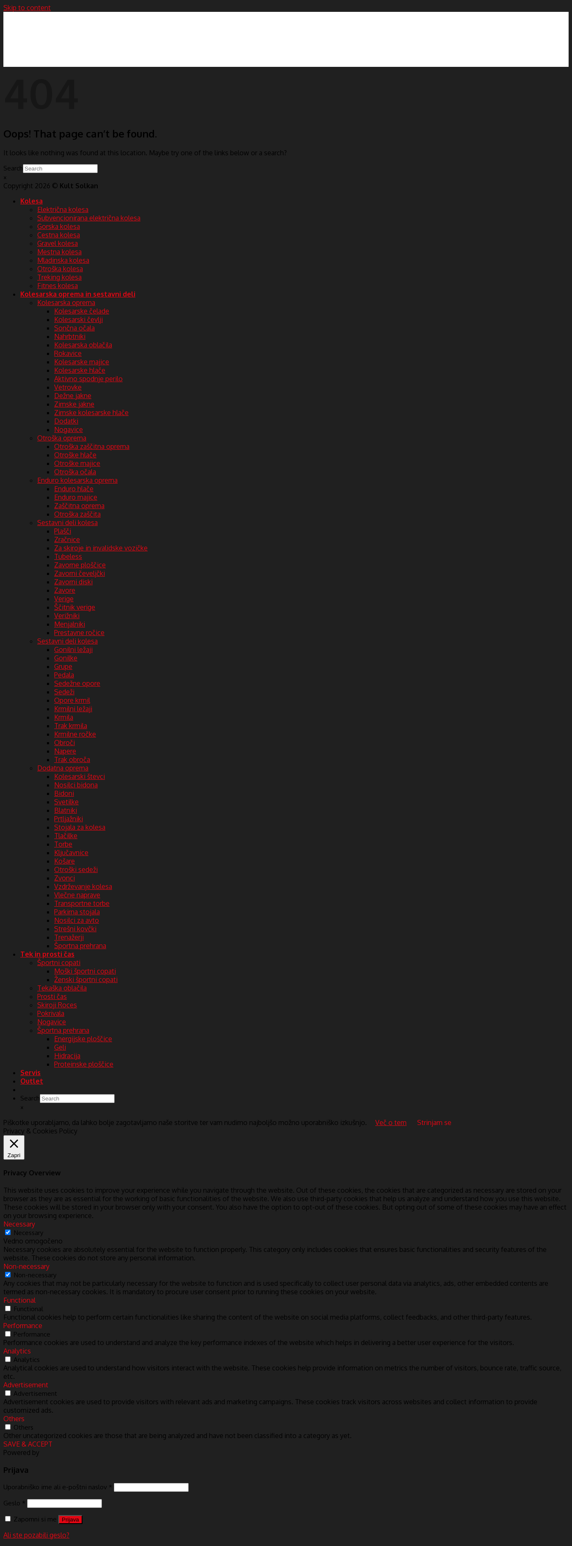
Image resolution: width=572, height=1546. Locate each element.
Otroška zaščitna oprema (91, 446)
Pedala (64, 675)
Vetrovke (68, 387)
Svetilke (66, 802)
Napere (65, 751)
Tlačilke (65, 835)
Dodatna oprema (62, 768)
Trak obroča (72, 759)
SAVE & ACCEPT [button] (27, 1444)
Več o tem (391, 1122)
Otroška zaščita (77, 514)
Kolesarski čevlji (78, 319)
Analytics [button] (17, 1351)
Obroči (64, 742)
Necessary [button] (19, 1224)
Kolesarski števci (79, 776)
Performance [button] (22, 1325)
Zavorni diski (73, 582)
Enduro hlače (74, 488)
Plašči (62, 531)
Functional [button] (19, 1300)
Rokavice (68, 353)
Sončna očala (74, 328)
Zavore (64, 590)
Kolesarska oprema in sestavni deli (77, 294)
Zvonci (64, 878)
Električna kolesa (62, 209)
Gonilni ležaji (73, 649)
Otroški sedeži (76, 869)
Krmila (63, 717)
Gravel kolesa (57, 243)
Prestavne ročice (79, 632)
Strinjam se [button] (434, 1122)
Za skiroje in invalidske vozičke (101, 548)
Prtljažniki (68, 818)
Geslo (14, 1503)
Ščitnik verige (74, 607)
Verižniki (67, 615)
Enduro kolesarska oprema (77, 480)
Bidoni (64, 793)
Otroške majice (77, 463)
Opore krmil (72, 700)
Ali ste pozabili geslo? (36, 1535)
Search (13, 168)
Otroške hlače (75, 455)
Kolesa (31, 201)
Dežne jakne (72, 395)
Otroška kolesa (60, 268)
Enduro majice (75, 497)
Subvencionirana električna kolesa (88, 218)
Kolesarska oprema (66, 302)
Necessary (29, 1232)
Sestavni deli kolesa (67, 522)
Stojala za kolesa (79, 827)
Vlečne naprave (77, 895)
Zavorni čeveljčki (79, 573)
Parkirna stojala (77, 912)
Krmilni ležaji (73, 708)
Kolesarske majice (81, 362)
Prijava (70, 1519)
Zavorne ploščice (80, 565)
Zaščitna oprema (79, 505)
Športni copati (58, 962)
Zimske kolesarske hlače (91, 412)
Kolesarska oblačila (83, 345)
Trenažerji (69, 937)
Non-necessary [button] (26, 1266)
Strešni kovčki (75, 928)
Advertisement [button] (25, 1385)
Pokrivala (50, 1013)
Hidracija (67, 1055)
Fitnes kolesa (57, 285)
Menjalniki (69, 624)
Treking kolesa (59, 277)
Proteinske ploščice (83, 1064)
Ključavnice (71, 852)
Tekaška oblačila (62, 988)
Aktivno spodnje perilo (88, 378)
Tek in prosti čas (47, 954)
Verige (64, 598)
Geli (60, 1047)
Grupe (63, 666)
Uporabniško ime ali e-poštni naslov (57, 1487)
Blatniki (65, 810)
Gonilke (65, 658)
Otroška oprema (61, 438)
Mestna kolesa (59, 252)
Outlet (31, 1081)
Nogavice (68, 429)
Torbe (63, 844)
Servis (30, 1072)
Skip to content (27, 7)
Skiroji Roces (57, 1005)
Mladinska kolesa (63, 260)
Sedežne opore (77, 683)
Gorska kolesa (58, 226)
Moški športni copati (85, 971)
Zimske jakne (74, 404)
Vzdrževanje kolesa (83, 886)
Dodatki (66, 421)
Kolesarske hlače (79, 370)
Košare (64, 861)
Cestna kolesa (58, 235)
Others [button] (14, 1418)
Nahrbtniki (69, 336)
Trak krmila (70, 725)
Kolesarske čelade (81, 311)
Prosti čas (52, 996)
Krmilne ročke (75, 734)
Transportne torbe (82, 903)
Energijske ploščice (83, 1038)
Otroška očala (75, 472)
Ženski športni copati (86, 979)
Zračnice (67, 539)
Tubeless (68, 556)
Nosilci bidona (76, 785)
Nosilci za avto (76, 920)
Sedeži (64, 692)
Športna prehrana (80, 945)
